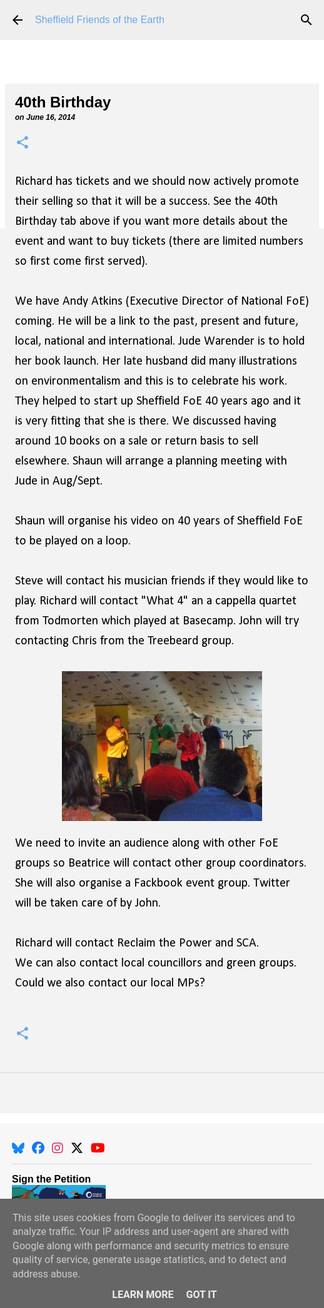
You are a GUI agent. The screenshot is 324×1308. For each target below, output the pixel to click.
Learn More (142, 1295)
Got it (201, 1295)
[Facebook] (38, 1148)
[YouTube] (98, 1148)
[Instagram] (57, 1148)
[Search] (306, 20)
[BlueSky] (18, 1148)
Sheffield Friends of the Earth (100, 19)
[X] (77, 1148)
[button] (22, 143)
